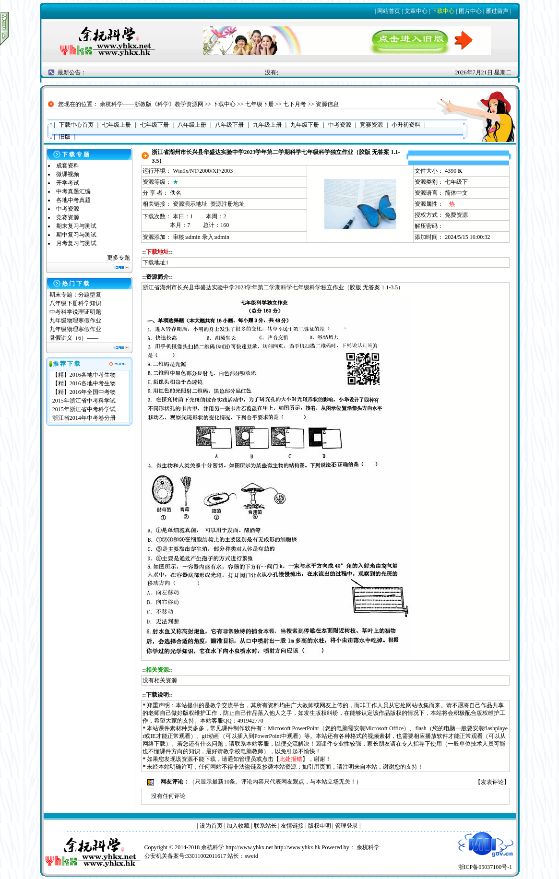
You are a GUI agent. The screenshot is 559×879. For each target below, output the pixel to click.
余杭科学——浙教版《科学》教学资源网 (151, 104)
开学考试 (67, 182)
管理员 (247, 759)
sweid (251, 856)
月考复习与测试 (76, 243)
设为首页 (211, 825)
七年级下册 (259, 104)
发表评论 (492, 782)
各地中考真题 (73, 200)
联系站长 (265, 825)
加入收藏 (238, 825)
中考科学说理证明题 (75, 312)
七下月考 (294, 104)
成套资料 (67, 165)
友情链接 (292, 825)
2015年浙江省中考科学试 (84, 400)
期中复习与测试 (76, 234)
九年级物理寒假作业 (75, 320)
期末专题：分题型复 (75, 294)
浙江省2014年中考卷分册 (84, 418)
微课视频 (67, 174)
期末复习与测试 (76, 226)
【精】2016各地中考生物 (84, 374)
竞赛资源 (67, 217)
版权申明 (319, 825)
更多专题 (118, 257)
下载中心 (442, 11)
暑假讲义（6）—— (74, 337)
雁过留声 (497, 11)
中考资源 (67, 208)
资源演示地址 (190, 204)
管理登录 (346, 825)
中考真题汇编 (73, 191)
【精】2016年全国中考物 (84, 392)
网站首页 (388, 11)
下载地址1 (155, 262)
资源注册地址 (227, 204)
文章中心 (416, 11)
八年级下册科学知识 (75, 303)
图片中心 (470, 11)
